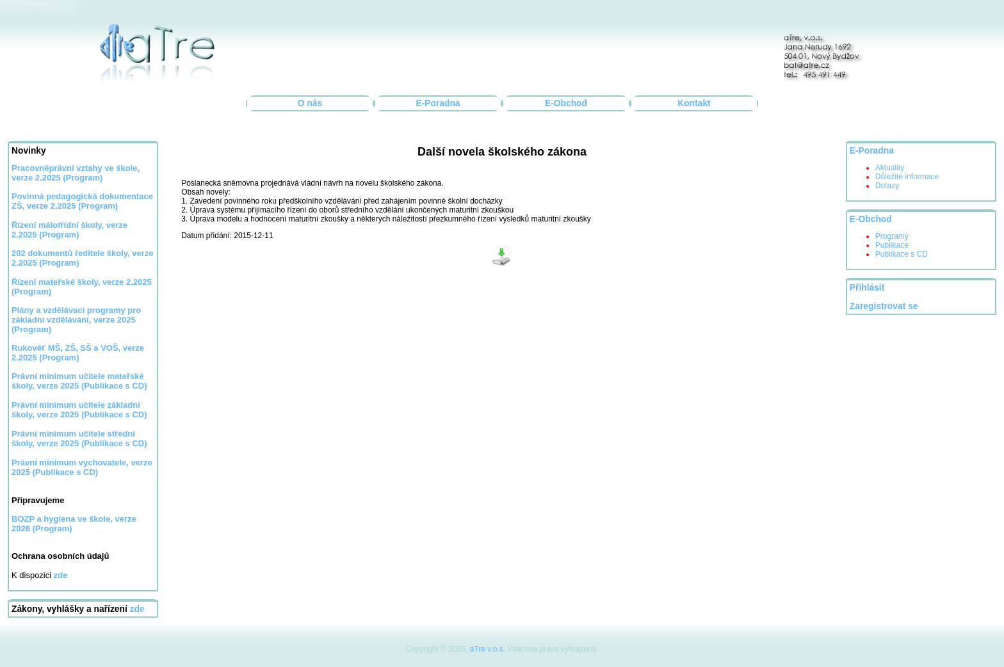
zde (137, 609)
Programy (892, 236)
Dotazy (887, 185)
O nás (310, 103)
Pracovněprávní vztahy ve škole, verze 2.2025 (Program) (76, 172)
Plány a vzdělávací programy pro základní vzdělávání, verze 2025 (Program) (76, 319)
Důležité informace (907, 176)
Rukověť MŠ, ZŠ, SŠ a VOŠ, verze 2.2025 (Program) (78, 352)
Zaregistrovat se (884, 306)
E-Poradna (438, 103)
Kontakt (693, 103)
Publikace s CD (901, 254)
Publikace (892, 245)
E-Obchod (566, 103)
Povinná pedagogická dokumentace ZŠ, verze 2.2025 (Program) (82, 201)
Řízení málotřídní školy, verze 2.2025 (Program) (69, 229)
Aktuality (889, 167)
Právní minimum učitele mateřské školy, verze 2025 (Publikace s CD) (79, 380)
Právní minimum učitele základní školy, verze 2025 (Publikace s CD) (79, 409)
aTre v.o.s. (487, 649)
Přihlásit (867, 288)
